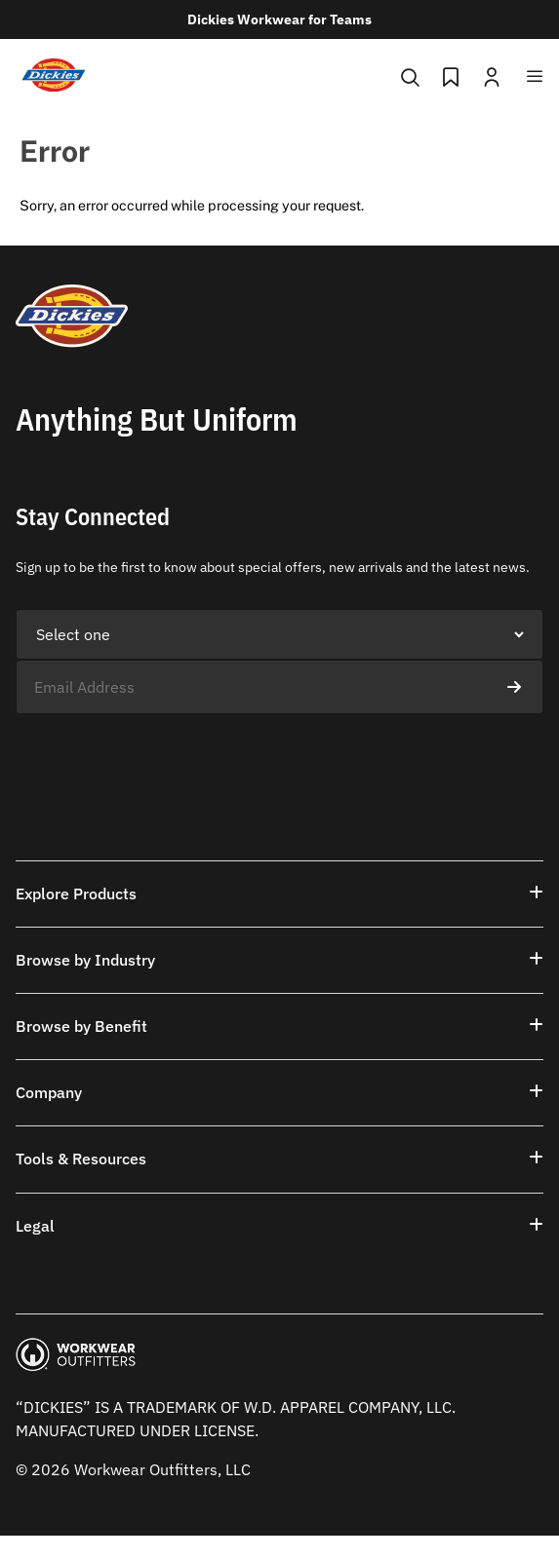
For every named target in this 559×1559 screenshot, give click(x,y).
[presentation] (164, 752)
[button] (279, 894)
